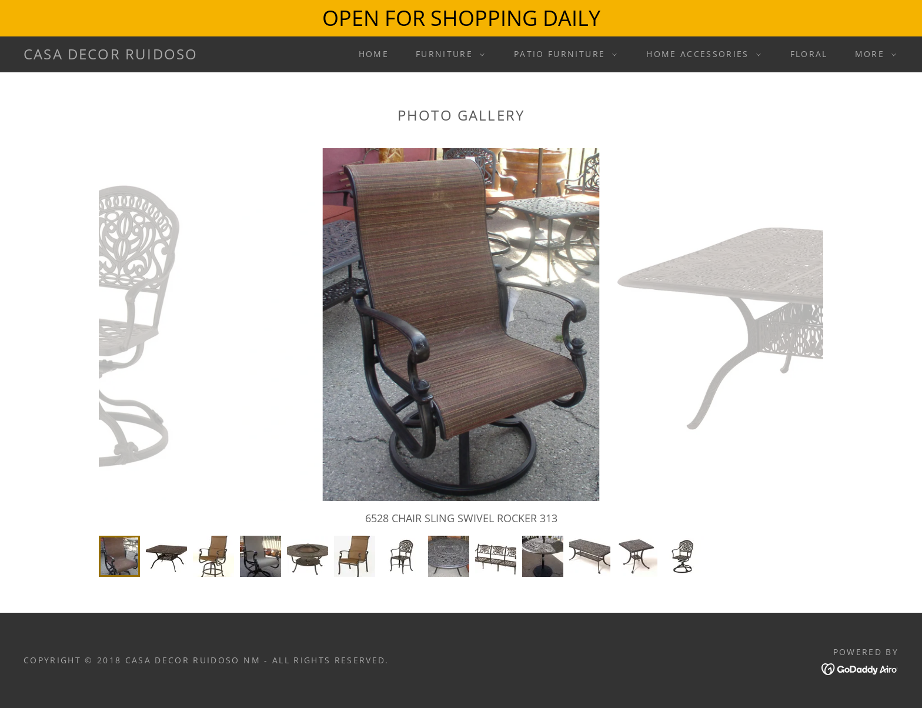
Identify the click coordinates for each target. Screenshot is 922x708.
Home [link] (374, 53)
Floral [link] (809, 53)
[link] (111, 55)
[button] (447, 54)
